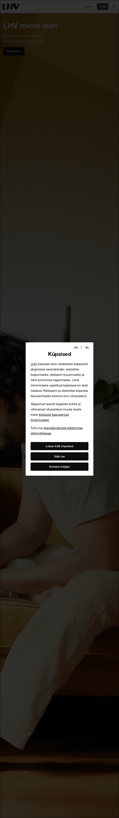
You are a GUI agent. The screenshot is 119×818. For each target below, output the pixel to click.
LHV (34, 364)
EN (76, 347)
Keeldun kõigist (59, 466)
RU (87, 347)
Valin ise (59, 456)
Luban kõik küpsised (59, 446)
